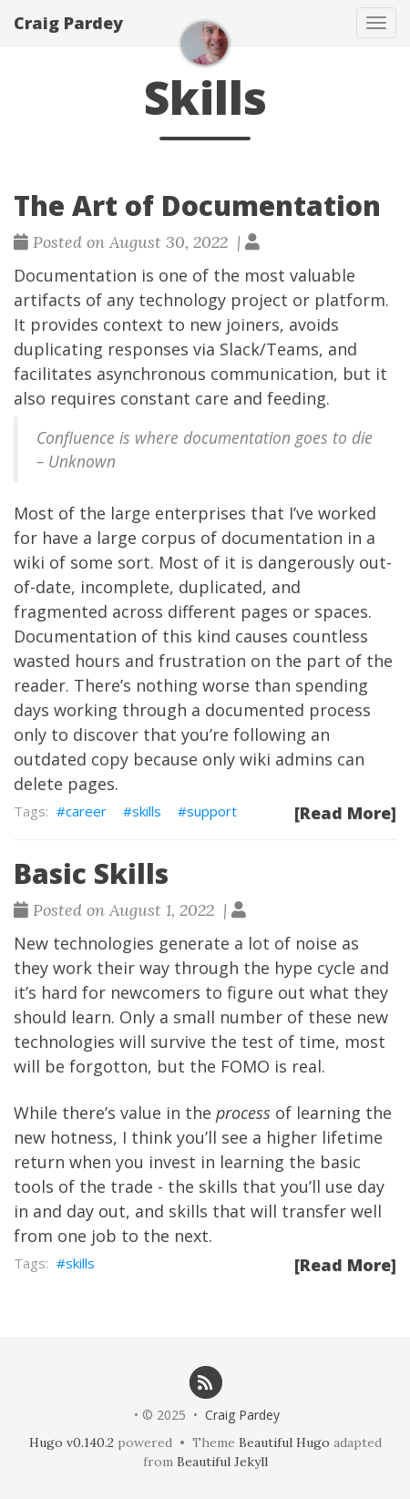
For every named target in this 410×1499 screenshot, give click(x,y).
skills (146, 811)
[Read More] (345, 813)
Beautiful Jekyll (222, 1461)
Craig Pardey (68, 23)
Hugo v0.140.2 (71, 1442)
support (212, 811)
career (86, 811)
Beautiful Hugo (284, 1442)
